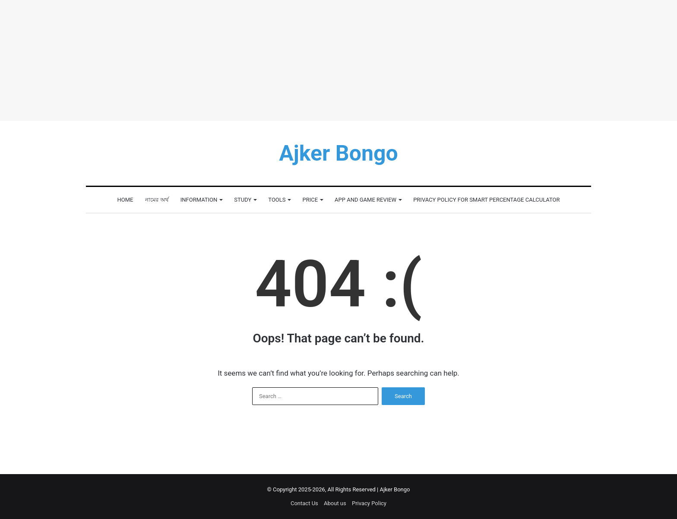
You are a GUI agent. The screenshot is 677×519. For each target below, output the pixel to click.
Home (125, 199)
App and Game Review (365, 199)
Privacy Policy (369, 503)
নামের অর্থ (156, 199)
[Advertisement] (338, 60)
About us (335, 503)
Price (310, 199)
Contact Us (304, 503)
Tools (276, 199)
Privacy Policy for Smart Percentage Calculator (486, 199)
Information (199, 199)
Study (242, 199)
